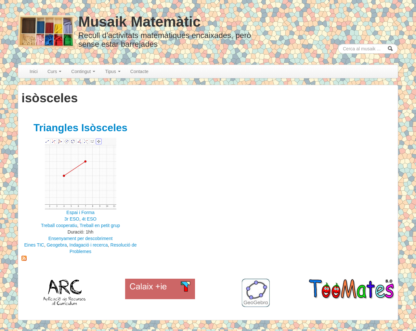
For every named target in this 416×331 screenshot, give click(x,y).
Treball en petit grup (100, 225)
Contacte (139, 71)
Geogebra (56, 245)
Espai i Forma (80, 212)
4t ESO (89, 219)
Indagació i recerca (89, 245)
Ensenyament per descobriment (80, 238)
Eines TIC (34, 245)
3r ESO (71, 219)
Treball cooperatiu (59, 225)
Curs (54, 71)
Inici (34, 71)
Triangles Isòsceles (80, 128)
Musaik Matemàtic (139, 22)
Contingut (83, 71)
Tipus (113, 71)
